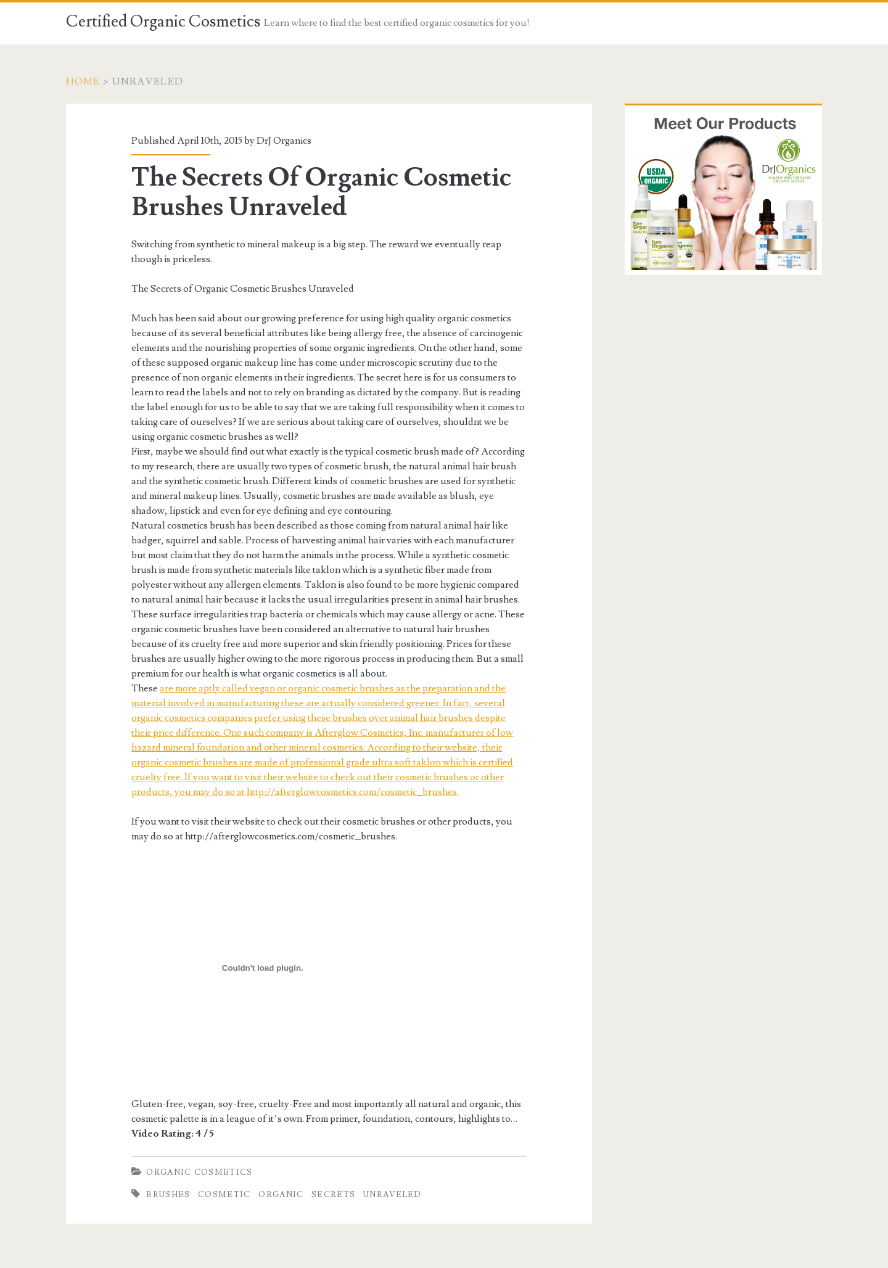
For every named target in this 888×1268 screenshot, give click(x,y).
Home (83, 81)
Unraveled (392, 1195)
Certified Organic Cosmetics (163, 21)
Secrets (333, 1195)
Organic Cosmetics (199, 1172)
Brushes (168, 1195)
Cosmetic (224, 1195)
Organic (280, 1195)
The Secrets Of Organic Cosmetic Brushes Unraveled (321, 192)
